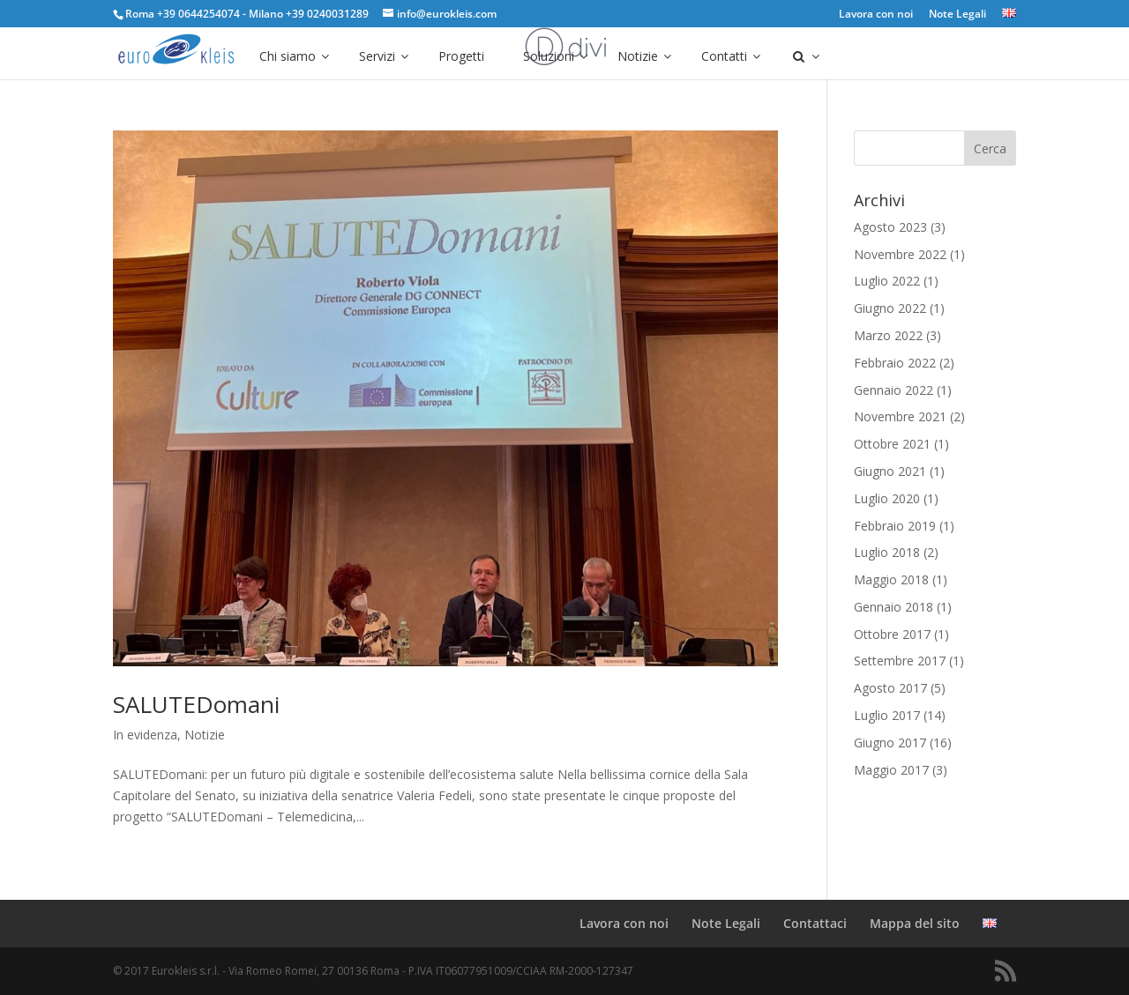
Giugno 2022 (890, 308)
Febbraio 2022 (895, 362)
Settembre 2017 (900, 660)
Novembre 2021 (900, 416)
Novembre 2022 (900, 254)
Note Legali (957, 15)
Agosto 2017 (890, 687)
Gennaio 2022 (893, 390)
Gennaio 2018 (893, 606)
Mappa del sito (915, 923)
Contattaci (815, 923)
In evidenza (145, 734)
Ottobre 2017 (892, 634)
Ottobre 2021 (892, 443)
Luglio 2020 (887, 498)
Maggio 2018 (891, 579)
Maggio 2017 (891, 769)
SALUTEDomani (196, 704)
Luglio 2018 (887, 552)
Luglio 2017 (887, 715)
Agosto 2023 (890, 227)
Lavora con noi (876, 15)
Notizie (204, 734)
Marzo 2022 (888, 335)
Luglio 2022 (887, 280)
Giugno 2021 (890, 471)
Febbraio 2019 (895, 525)
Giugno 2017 (890, 742)
